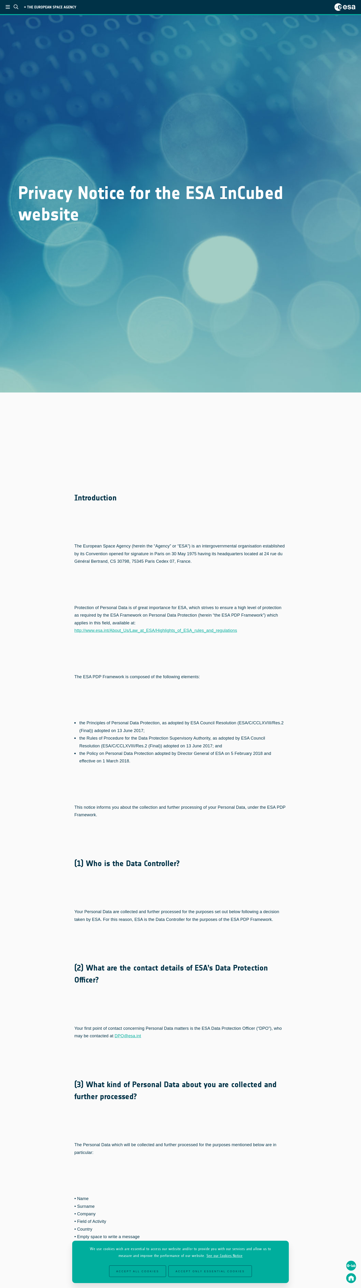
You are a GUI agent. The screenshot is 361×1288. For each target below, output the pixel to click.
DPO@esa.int (128, 1033)
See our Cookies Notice (224, 1255)
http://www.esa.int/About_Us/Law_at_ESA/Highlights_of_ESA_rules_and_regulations (155, 627)
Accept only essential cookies (210, 1271)
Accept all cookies (137, 1271)
